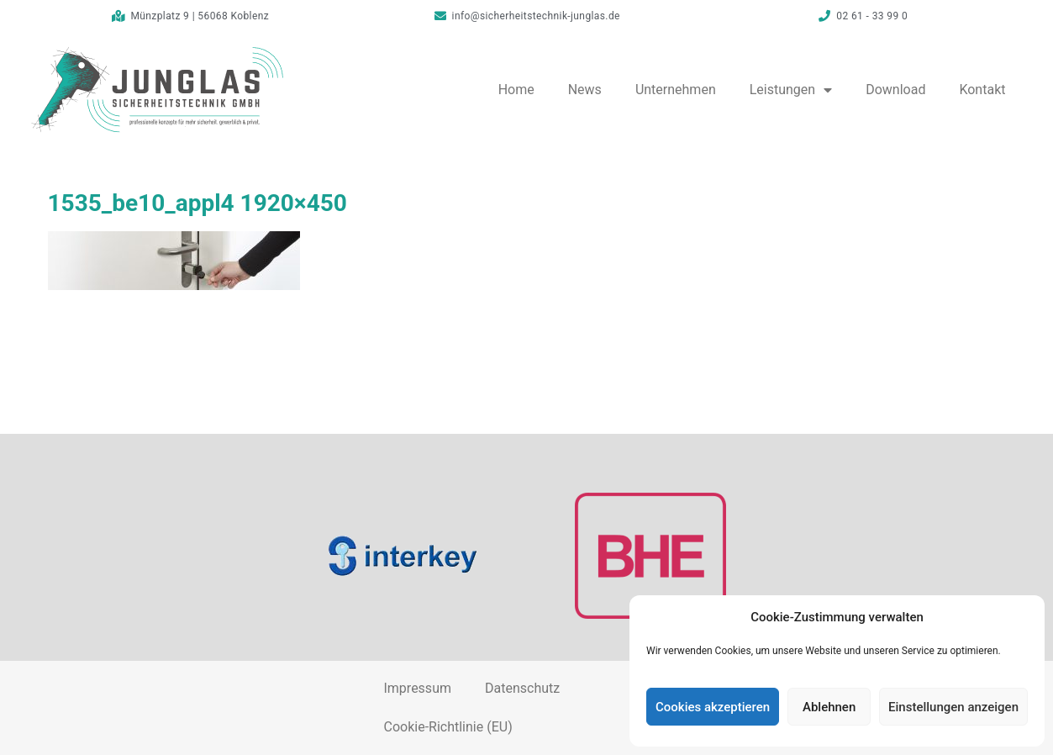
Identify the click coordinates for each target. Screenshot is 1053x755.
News (585, 90)
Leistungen (791, 90)
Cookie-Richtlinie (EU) (447, 727)
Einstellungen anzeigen (953, 707)
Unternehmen (675, 90)
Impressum (417, 688)
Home (516, 90)
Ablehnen (829, 707)
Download (895, 90)
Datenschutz (522, 688)
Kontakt (982, 90)
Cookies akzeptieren (712, 707)
